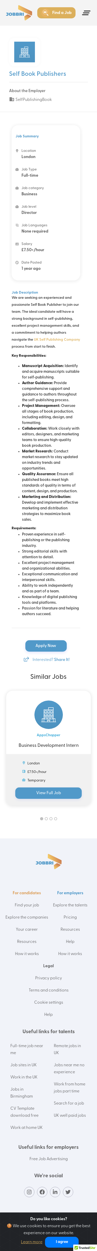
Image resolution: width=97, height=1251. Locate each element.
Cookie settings (48, 1003)
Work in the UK (24, 1077)
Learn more (31, 1242)
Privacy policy (48, 978)
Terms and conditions (49, 990)
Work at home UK (26, 1128)
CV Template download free (24, 1112)
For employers (70, 893)
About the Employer (27, 91)
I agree (62, 1242)
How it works (27, 954)
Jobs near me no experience (69, 1068)
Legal (48, 966)
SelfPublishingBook (30, 100)
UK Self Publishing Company (57, 340)
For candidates (27, 893)
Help (70, 942)
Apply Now (46, 646)
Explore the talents (70, 905)
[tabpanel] (48, 748)
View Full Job (48, 793)
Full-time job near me (26, 1049)
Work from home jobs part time (69, 1087)
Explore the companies (26, 917)
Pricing (70, 917)
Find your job (27, 905)
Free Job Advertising (48, 1159)
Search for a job (69, 1103)
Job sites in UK (23, 1065)
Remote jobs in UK (67, 1049)
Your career (27, 930)
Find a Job (56, 13)
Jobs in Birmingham (21, 1093)
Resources (26, 942)
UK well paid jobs (70, 1116)
